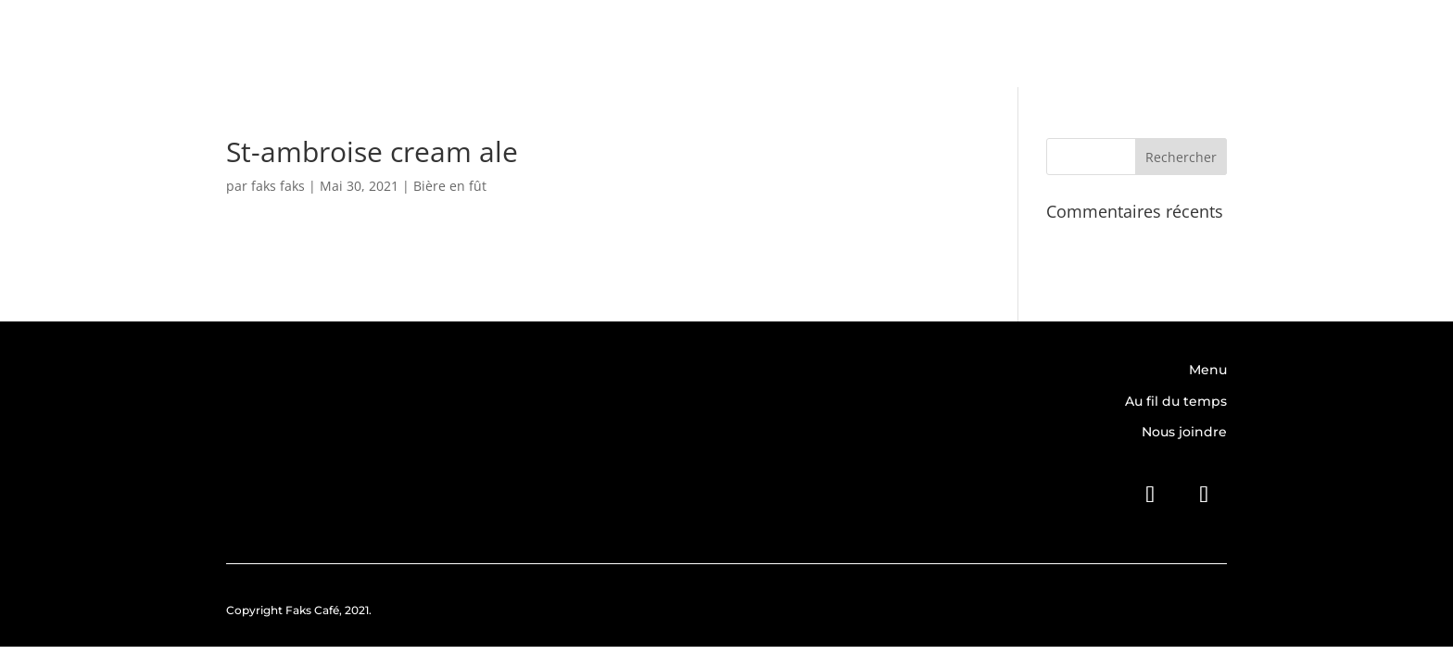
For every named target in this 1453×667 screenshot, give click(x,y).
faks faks (278, 186)
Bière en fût (449, 186)
